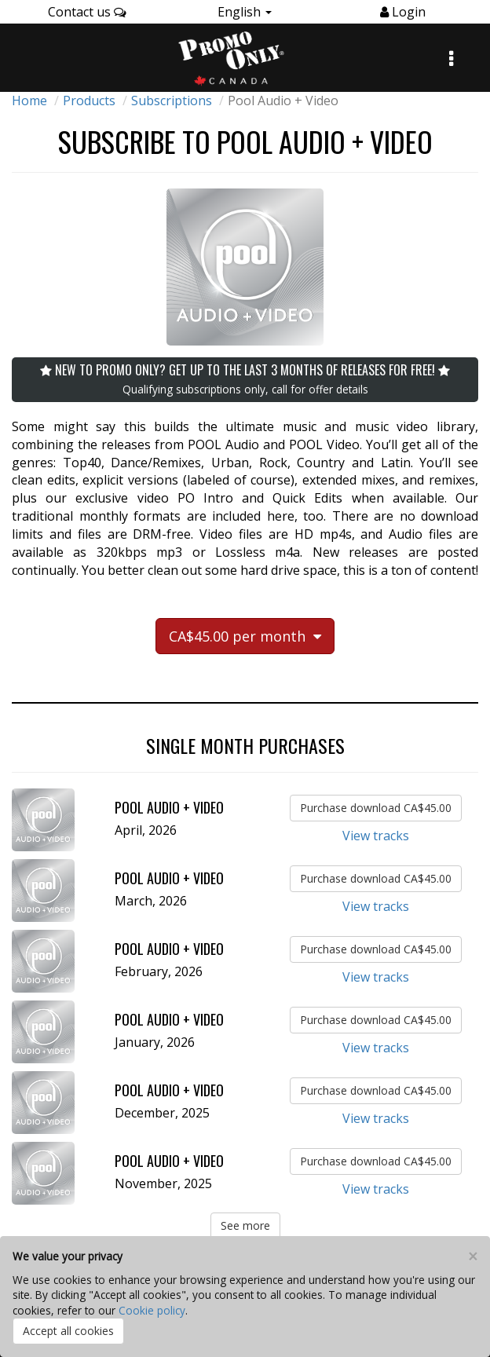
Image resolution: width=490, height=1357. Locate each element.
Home (29, 100)
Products (89, 100)
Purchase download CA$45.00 (376, 807)
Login (407, 11)
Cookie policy (152, 1310)
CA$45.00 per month (245, 636)
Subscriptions (171, 100)
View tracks (375, 835)
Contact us (87, 11)
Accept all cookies (68, 1330)
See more (245, 1225)
